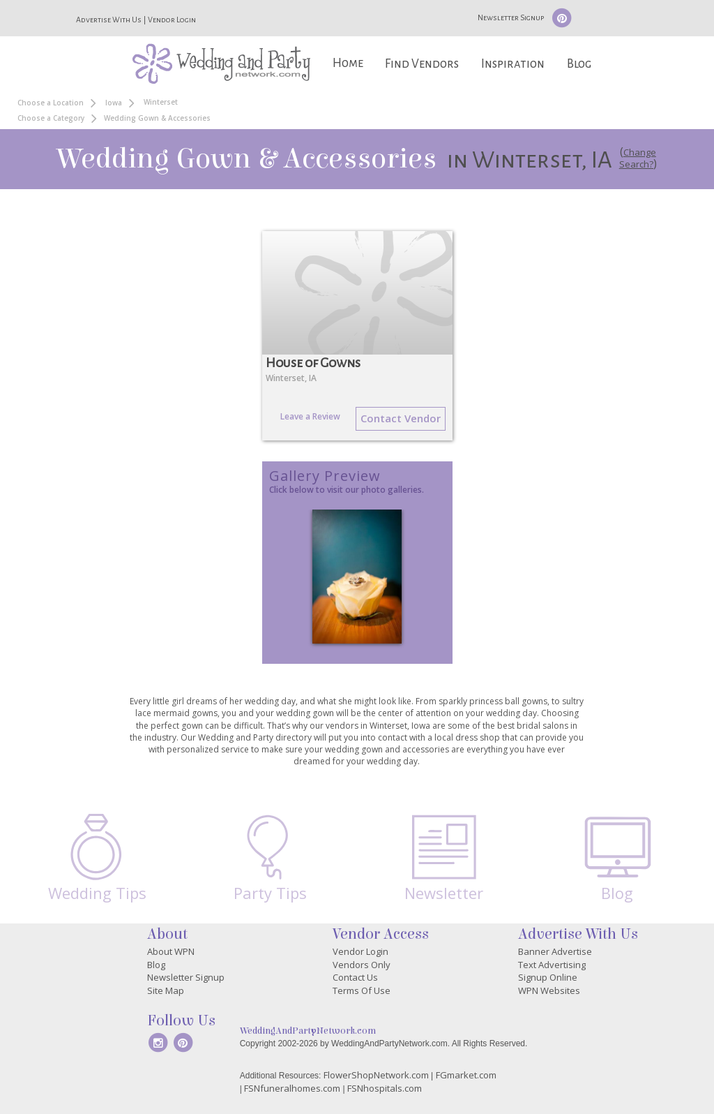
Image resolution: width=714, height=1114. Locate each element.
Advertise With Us (109, 19)
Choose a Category (50, 118)
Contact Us (355, 977)
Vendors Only (361, 964)
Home (348, 63)
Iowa (113, 102)
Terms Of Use (361, 990)
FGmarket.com (466, 1075)
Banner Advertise (555, 951)
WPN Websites (549, 990)
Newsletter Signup (511, 17)
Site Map (165, 990)
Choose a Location (50, 102)
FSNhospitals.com (384, 1088)
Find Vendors (422, 63)
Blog (579, 63)
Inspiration (513, 63)
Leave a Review (310, 416)
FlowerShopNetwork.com (376, 1075)
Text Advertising (552, 964)
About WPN (171, 951)
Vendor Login (172, 19)
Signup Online (547, 977)
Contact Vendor (400, 418)
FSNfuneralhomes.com (292, 1088)
